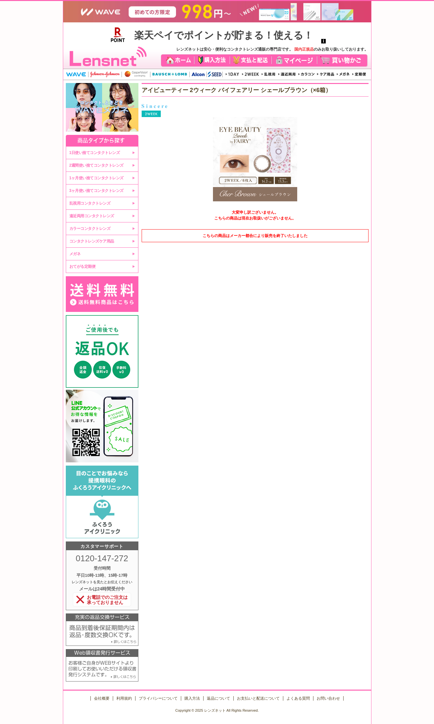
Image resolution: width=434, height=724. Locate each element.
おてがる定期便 (82, 266)
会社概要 (102, 698)
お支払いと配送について (258, 698)
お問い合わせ (328, 698)
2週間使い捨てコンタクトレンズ (96, 165)
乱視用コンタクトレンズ (90, 203)
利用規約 (124, 698)
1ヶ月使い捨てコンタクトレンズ (96, 178)
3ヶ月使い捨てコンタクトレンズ (96, 190)
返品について (218, 698)
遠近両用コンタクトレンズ (91, 216)
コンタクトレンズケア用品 (91, 241)
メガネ (75, 254)
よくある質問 (298, 698)
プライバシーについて (158, 698)
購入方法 (192, 698)
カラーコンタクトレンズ (90, 228)
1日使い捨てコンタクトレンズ (94, 152)
